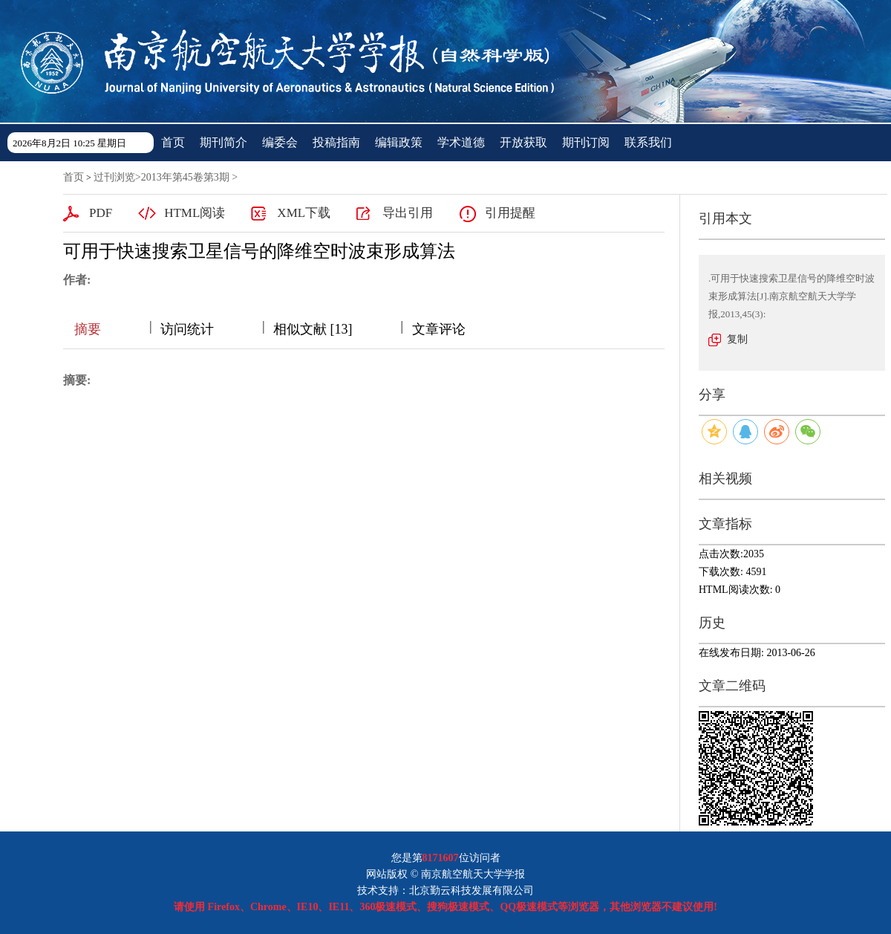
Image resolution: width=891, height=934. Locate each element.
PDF (100, 213)
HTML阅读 (194, 213)
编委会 (280, 142)
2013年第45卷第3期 (185, 177)
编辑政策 (398, 142)
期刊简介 (223, 142)
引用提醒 (510, 213)
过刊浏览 (114, 177)
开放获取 (523, 142)
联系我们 (648, 142)
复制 (737, 339)
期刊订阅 (586, 142)
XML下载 (303, 213)
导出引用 (407, 213)
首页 (173, 142)
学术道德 (461, 142)
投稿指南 (336, 142)
